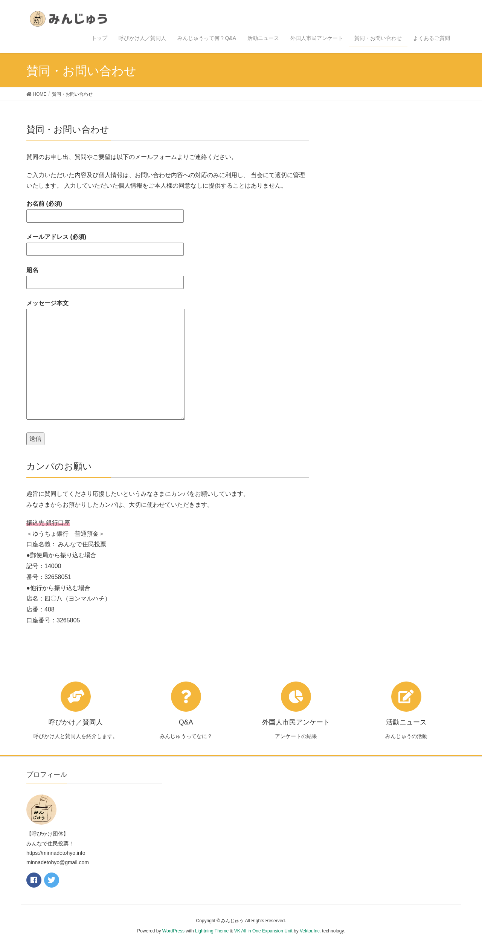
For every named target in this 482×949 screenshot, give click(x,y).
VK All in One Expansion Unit (263, 931)
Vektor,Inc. (310, 931)
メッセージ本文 (105, 360)
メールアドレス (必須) (105, 243)
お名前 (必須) (105, 209)
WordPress (173, 931)
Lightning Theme (212, 931)
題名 (105, 276)
